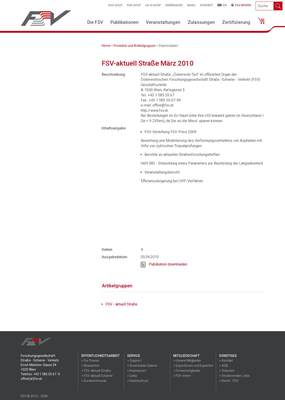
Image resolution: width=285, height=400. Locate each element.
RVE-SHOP (134, 5)
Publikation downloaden (168, 264)
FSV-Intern (241, 5)
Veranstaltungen (163, 22)
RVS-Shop (115, 5)
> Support (134, 360)
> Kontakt (226, 360)
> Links (132, 376)
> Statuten (226, 370)
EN (222, 5)
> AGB (223, 365)
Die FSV (95, 22)
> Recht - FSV (228, 381)
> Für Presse (90, 360)
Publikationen (124, 22)
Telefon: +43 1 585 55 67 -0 (40, 374)
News (191, 5)
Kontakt (206, 5)
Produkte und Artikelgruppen (134, 46)
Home (106, 46)
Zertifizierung (236, 22)
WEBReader (174, 5)
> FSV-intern (182, 376)
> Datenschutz (137, 381)
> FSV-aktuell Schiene (97, 376)
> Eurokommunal (93, 381)
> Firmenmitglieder (186, 370)
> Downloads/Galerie (142, 365)
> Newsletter (90, 365)
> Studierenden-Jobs (234, 376)
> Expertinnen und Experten (193, 365)
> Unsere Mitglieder (187, 360)
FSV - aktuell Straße (121, 304)
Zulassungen (201, 22)
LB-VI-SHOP (153, 5)
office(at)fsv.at (31, 378)
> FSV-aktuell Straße (96, 370)
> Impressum (136, 370)
